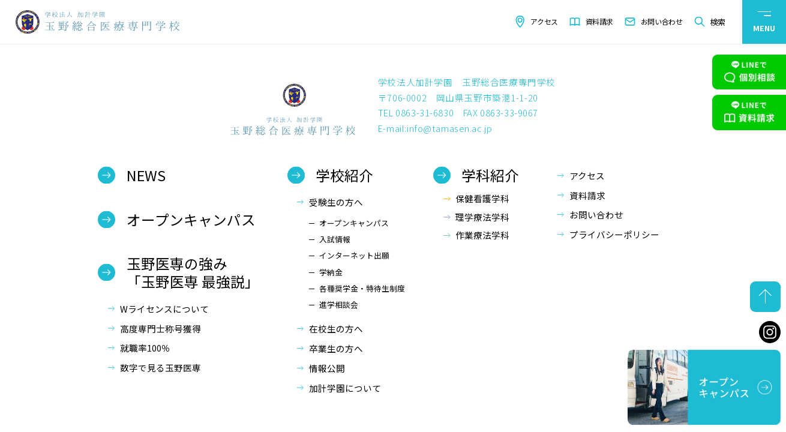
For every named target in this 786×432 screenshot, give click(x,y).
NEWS (146, 175)
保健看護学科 (482, 198)
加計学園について (345, 388)
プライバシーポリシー (614, 234)
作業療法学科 (482, 235)
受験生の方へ (336, 202)
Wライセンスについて (164, 308)
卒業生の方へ (336, 348)
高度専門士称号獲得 (160, 328)
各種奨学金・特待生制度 (362, 288)
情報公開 (327, 368)
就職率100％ (145, 347)
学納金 (331, 272)
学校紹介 (344, 175)
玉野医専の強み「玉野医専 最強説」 (193, 272)
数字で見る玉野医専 (160, 367)
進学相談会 (338, 304)
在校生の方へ (336, 328)
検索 (717, 22)
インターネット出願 (354, 255)
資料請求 (600, 21)
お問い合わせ (662, 21)
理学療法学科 (482, 217)
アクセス (544, 21)
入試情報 (334, 239)
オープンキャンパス (191, 220)
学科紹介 (490, 175)
